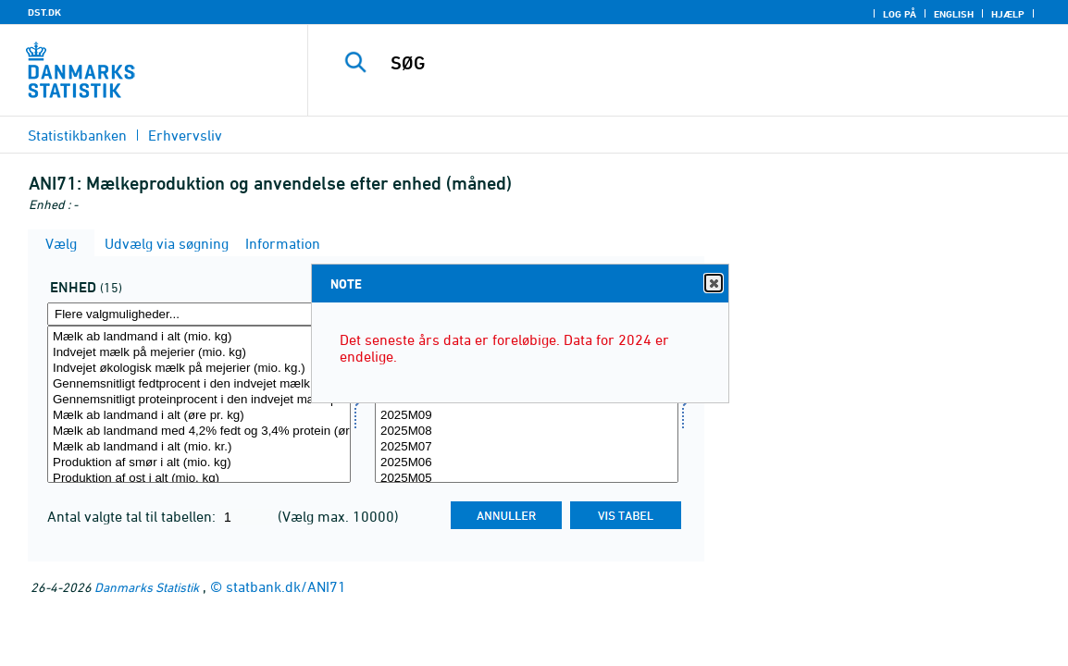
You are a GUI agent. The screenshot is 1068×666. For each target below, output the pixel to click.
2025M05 (527, 479)
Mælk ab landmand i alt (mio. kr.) (199, 447)
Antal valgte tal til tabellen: (133, 516)
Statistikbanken (77, 135)
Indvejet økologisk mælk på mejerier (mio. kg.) (199, 368)
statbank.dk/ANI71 (286, 586)
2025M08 (527, 431)
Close (712, 283)
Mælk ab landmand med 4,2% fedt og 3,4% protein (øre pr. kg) (199, 431)
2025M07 (527, 447)
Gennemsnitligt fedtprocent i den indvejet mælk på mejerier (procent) (199, 384)
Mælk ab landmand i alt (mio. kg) (199, 337)
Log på (899, 13)
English (954, 13)
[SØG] (683, 62)
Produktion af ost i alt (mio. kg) (199, 479)
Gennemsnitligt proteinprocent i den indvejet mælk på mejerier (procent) (199, 400)
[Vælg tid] (526, 404)
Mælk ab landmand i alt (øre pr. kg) (199, 416)
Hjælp (1008, 13)
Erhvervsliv (185, 135)
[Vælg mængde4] (199, 404)
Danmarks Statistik (146, 587)
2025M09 (527, 416)
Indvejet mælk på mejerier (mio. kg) (199, 353)
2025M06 (527, 463)
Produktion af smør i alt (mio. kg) (199, 463)
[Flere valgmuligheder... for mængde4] (199, 314)
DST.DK (44, 12)
